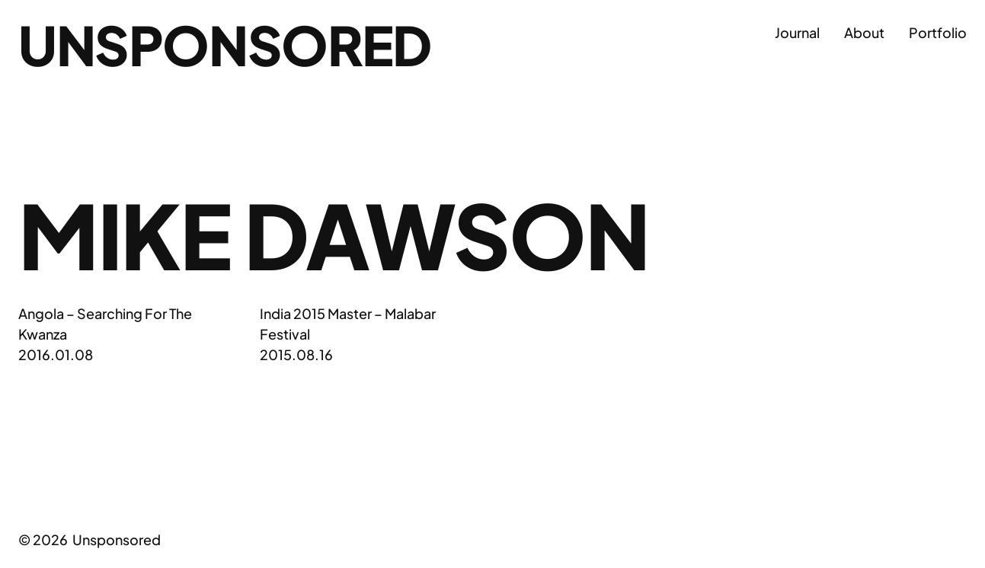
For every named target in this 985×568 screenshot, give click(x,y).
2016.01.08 (55, 354)
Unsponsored (224, 44)
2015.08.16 (296, 354)
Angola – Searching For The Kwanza (105, 324)
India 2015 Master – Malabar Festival (348, 324)
